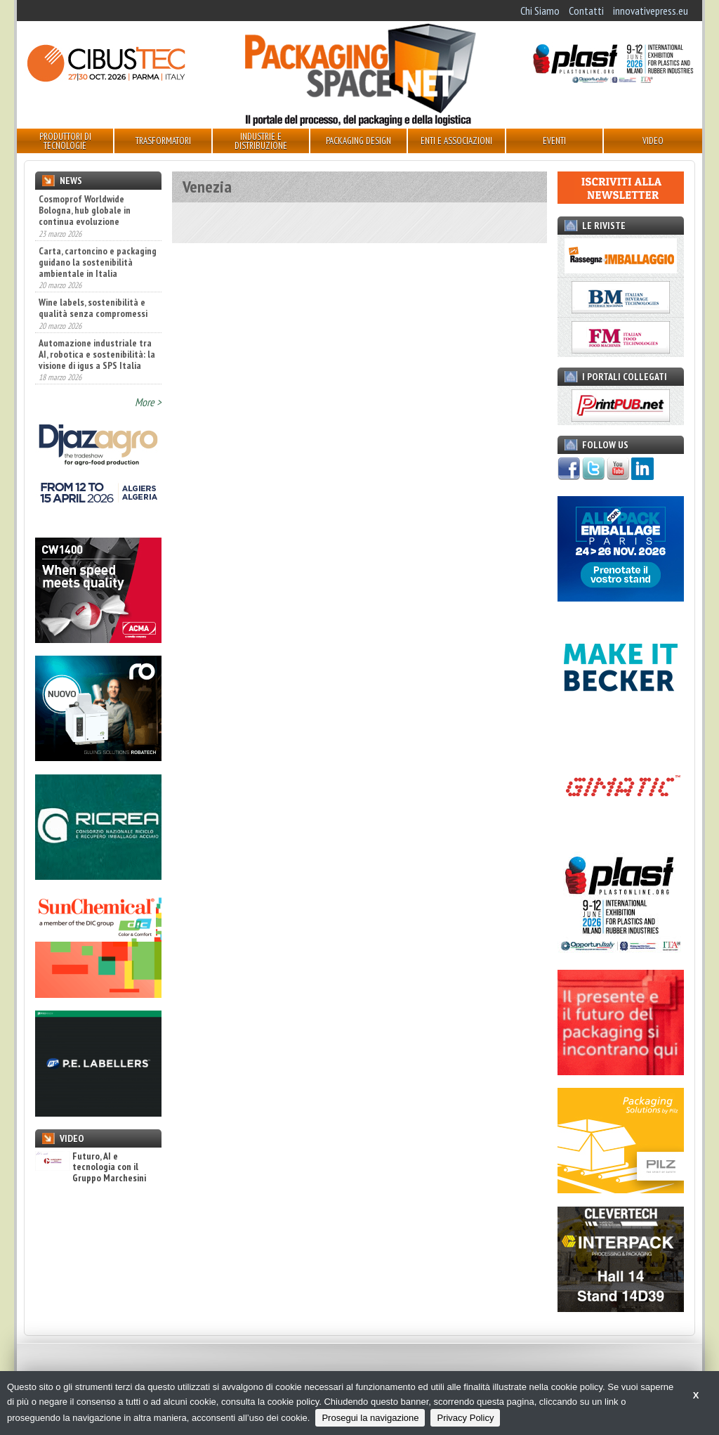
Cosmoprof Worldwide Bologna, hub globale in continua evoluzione (85, 210)
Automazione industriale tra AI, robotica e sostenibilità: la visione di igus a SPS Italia (97, 354)
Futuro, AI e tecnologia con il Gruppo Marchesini (90, 1167)
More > (148, 402)
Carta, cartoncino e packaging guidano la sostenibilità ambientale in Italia (98, 262)
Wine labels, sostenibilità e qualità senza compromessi (93, 308)
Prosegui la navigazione (370, 1418)
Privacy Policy (465, 1418)
